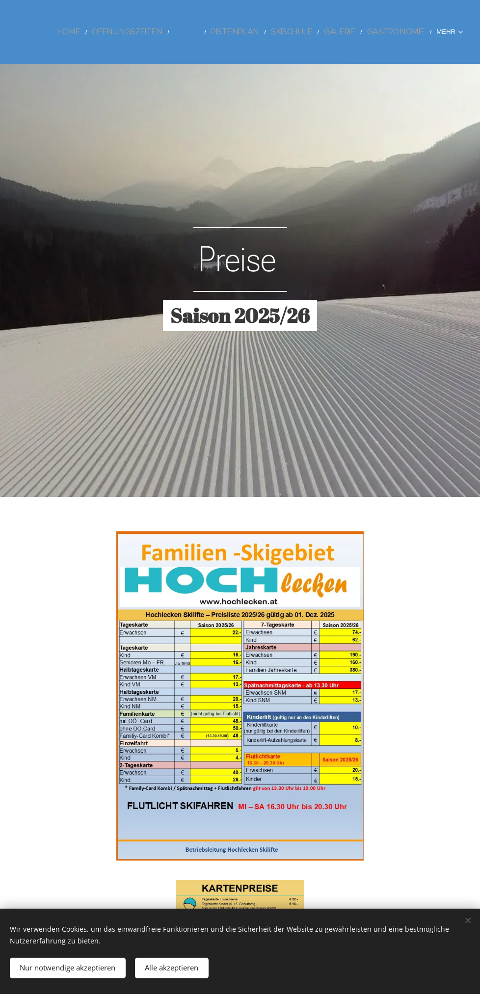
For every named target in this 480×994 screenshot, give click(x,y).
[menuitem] (111, 32)
